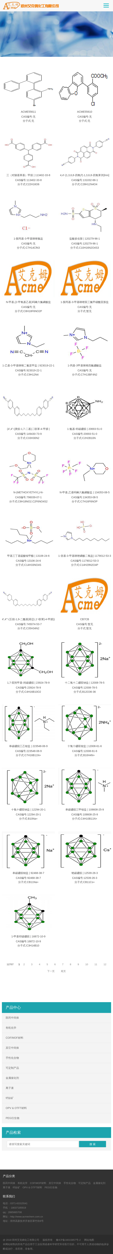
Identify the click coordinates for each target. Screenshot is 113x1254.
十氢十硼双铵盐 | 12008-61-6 (84, 746)
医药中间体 (12, 1017)
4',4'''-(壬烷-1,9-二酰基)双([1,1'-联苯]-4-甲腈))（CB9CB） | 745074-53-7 (28, 621)
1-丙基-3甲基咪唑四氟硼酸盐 (85, 365)
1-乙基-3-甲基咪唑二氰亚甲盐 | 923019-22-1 (28, 365)
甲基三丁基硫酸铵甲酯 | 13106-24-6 (28, 556)
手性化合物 (12, 1057)
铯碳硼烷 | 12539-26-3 (84, 873)
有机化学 (11, 1027)
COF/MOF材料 (14, 1037)
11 (95, 964)
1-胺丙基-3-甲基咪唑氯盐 (28, 238)
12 (105, 964)
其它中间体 (12, 1047)
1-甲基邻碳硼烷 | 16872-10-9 (28, 936)
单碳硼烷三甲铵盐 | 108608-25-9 (84, 809)
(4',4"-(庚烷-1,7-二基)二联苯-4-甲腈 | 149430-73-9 (28, 431)
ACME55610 (84, 111)
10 (86, 964)
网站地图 (89, 1239)
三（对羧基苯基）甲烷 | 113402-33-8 (28, 175)
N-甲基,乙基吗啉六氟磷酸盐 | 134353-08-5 (85, 492)
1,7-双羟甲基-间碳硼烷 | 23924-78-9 (28, 682)
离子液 (10, 1087)
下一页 (51, 971)
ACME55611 (28, 111)
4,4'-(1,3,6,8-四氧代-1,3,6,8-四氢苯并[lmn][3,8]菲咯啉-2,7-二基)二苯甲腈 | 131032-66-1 (84, 177)
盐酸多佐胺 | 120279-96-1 (84, 238)
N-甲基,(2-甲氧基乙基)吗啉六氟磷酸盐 (28, 302)
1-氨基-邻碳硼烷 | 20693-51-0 (84, 429)
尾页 (63, 971)
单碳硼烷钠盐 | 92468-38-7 (28, 873)
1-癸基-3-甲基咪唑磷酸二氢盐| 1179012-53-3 (84, 556)
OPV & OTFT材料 (16, 1108)
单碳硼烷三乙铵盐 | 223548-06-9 (28, 746)
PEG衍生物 (12, 1118)
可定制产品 (12, 1067)
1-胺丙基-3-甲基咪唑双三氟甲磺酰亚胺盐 (85, 302)
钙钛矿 (10, 1097)
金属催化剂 (12, 1077)
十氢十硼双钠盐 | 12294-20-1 (28, 809)
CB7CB (84, 619)
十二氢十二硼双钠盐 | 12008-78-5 (84, 682)
